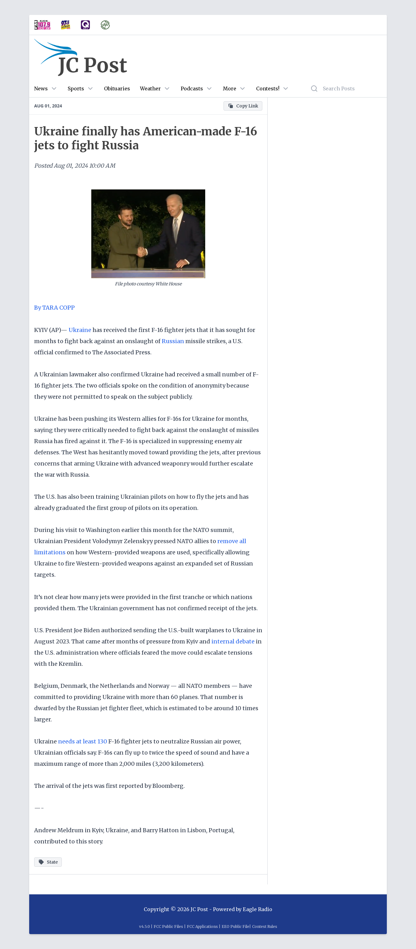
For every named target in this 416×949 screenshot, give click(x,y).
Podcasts (192, 88)
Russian (173, 341)
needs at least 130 (82, 741)
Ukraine (80, 330)
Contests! (267, 88)
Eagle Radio (257, 909)
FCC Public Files (168, 926)
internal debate (233, 641)
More (229, 88)
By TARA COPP (55, 307)
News (41, 88)
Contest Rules (264, 926)
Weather (150, 88)
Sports (76, 88)
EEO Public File (235, 926)
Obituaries (117, 88)
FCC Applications (202, 926)
